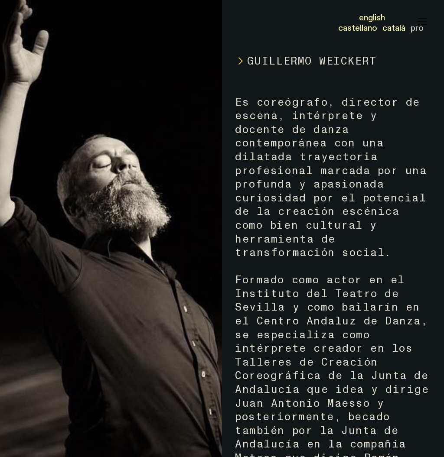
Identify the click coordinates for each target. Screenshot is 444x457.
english (372, 17)
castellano (357, 28)
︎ (422, 21)
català (393, 28)
